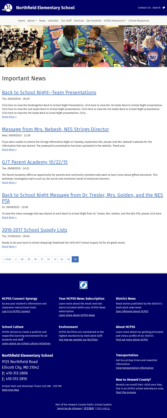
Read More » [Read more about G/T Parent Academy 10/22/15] (9, 182)
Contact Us (144, 7)
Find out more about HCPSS (132, 339)
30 (35, 259)
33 (55, 259)
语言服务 (89, 408)
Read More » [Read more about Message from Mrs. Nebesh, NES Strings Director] (9, 149)
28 (22, 259)
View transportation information (134, 367)
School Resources (138, 20)
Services (79, 20)
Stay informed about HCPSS (132, 311)
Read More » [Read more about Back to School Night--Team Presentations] (9, 116)
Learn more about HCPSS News (77, 315)
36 (75, 259)
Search (156, 7)
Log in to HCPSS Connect (16, 311)
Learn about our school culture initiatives (26, 343)
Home (21, 20)
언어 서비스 (103, 408)
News (42, 20)
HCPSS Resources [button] (114, 20)
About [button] (31, 20)
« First (7, 259)
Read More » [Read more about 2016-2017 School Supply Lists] (9, 246)
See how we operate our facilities (78, 339)
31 (42, 259)
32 (48, 259)
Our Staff (66, 20)
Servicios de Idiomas (69, 408)
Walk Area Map (10, 389)
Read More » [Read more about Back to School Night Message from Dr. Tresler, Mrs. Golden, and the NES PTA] (9, 217)
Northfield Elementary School (45, 7)
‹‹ (16, 259)
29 (28, 259)
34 (61, 259)
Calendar (53, 20)
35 (68, 259)
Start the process (126, 392)
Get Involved (93, 20)
